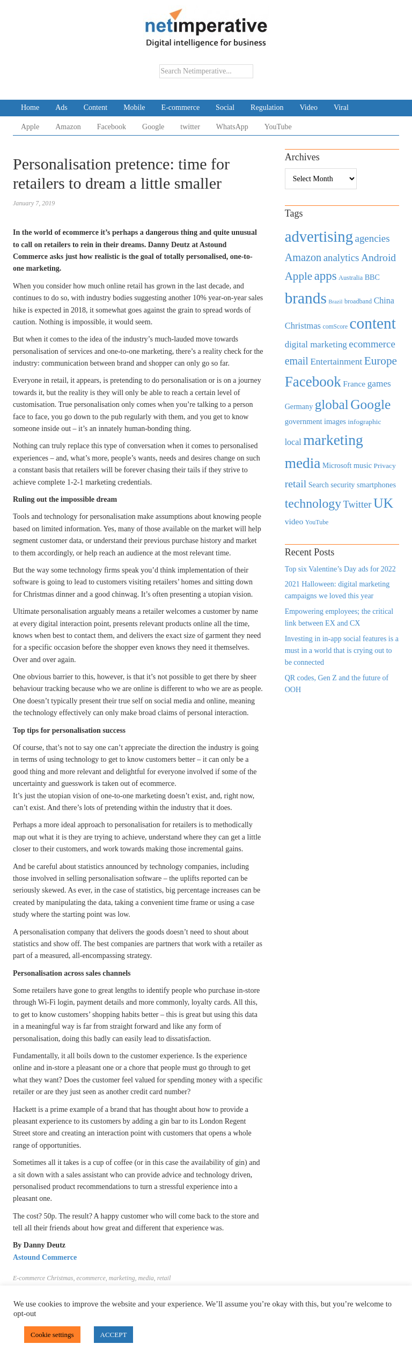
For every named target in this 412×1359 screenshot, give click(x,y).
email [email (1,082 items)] (296, 361)
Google (153, 127)
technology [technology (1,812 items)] (313, 503)
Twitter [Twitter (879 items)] (357, 504)
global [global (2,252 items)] (332, 404)
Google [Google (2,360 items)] (370, 404)
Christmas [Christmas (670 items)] (303, 326)
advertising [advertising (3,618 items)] (319, 236)
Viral (341, 107)
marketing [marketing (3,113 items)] (333, 440)
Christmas (60, 1278)
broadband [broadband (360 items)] (358, 301)
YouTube (278, 127)
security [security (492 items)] (342, 484)
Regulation (267, 107)
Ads (61, 107)
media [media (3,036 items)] (303, 463)
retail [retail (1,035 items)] (296, 483)
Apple (30, 127)
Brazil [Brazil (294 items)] (335, 302)
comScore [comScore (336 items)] (335, 326)
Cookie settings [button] (52, 1335)
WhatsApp (232, 127)
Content (95, 107)
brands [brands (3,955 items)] (306, 298)
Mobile (134, 107)
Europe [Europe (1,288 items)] (380, 360)
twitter (190, 127)
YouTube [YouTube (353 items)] (317, 522)
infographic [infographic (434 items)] (364, 422)
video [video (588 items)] (294, 521)
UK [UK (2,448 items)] (383, 503)
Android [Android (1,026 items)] (378, 257)
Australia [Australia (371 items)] (351, 277)
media (145, 1278)
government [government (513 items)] (303, 421)
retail (164, 1278)
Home (30, 107)
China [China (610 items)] (384, 300)
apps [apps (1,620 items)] (325, 276)
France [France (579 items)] (354, 383)
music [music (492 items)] (363, 465)
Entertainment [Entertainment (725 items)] (336, 362)
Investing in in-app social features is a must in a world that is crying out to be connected (342, 651)
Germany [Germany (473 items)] (299, 406)
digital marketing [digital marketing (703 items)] (316, 344)
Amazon (67, 127)
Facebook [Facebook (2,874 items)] (313, 382)
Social (225, 107)
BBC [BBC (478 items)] (372, 277)
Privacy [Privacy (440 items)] (385, 466)
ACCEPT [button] (113, 1335)
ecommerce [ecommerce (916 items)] (372, 344)
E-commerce (180, 107)
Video (309, 107)
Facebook (111, 127)
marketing (122, 1278)
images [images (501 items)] (335, 421)
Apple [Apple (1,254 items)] (298, 276)
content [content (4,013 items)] (373, 323)
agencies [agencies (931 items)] (372, 238)
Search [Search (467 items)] (318, 485)
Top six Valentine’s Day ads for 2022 (340, 569)
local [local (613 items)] (293, 442)
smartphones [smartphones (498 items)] (376, 484)
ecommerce (91, 1278)
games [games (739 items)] (379, 383)
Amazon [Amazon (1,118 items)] (303, 257)
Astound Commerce (45, 1257)
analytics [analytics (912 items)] (341, 257)
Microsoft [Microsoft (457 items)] (336, 466)
